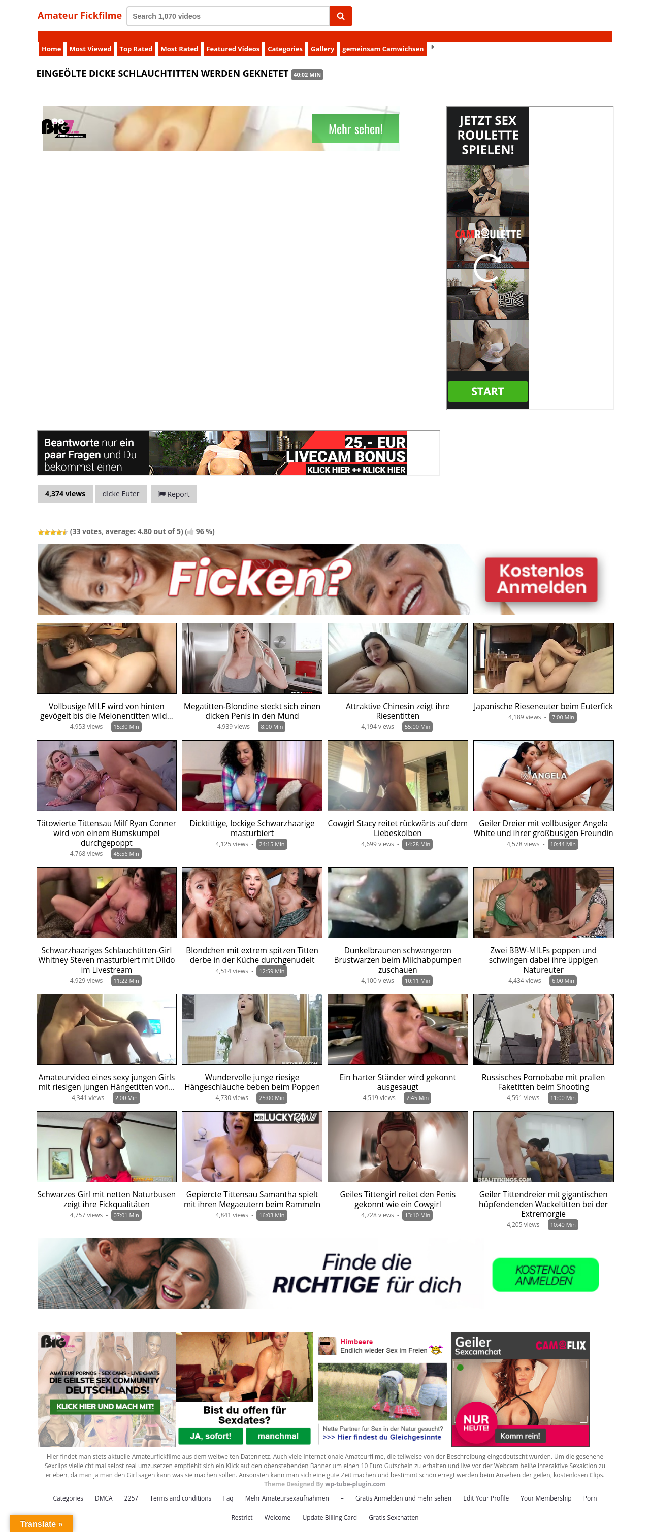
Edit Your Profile (486, 1487)
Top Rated (135, 38)
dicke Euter (121, 483)
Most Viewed (90, 38)
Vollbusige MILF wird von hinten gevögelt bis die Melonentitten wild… (106, 700)
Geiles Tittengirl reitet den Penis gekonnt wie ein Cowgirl (398, 1189)
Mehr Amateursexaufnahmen (287, 1487)
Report (174, 483)
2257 (131, 1487)
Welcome (278, 1507)
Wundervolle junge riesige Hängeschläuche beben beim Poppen (252, 1071)
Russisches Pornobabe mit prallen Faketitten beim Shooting (543, 1071)
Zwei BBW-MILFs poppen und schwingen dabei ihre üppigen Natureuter (543, 949)
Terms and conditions (180, 1487)
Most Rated (180, 38)
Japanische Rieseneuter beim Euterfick (543, 695)
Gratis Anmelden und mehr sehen (403, 1487)
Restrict (241, 1507)
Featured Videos (232, 38)
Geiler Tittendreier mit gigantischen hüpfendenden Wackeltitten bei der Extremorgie (543, 1194)
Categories (285, 38)
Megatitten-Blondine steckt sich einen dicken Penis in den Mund (252, 700)
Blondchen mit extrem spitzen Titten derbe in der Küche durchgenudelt (252, 945)
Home (51, 38)
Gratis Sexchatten (393, 1507)
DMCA (104, 1487)
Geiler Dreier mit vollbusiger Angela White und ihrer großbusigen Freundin (543, 818)
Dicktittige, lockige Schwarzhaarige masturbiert (252, 818)
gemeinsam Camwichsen (383, 38)
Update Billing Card (329, 1507)
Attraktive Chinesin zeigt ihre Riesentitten (398, 700)
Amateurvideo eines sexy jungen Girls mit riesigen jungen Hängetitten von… (107, 1071)
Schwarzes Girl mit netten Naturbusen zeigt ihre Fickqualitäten (106, 1189)
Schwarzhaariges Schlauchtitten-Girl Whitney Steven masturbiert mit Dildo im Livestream (106, 949)
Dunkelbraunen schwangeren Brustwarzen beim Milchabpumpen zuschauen (398, 949)
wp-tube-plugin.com (355, 1473)
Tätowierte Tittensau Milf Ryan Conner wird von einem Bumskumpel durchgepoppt (106, 823)
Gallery (322, 38)
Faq (228, 1487)
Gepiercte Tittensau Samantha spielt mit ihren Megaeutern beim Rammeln (252, 1189)
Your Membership (546, 1487)
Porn (590, 1487)
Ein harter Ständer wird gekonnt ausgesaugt (398, 1071)
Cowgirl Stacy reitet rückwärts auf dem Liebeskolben (398, 818)
